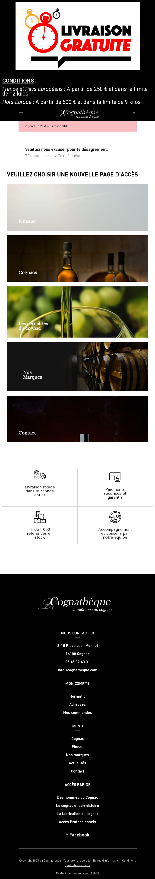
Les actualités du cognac (33, 326)
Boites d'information (106, 860)
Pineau (77, 746)
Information (78, 696)
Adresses (77, 704)
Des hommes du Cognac (77, 797)
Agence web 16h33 (86, 873)
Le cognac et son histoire (77, 805)
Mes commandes (77, 712)
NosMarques (32, 374)
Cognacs (28, 272)
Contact (27, 433)
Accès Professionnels (77, 821)
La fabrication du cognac (77, 813)
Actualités (77, 763)
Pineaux (27, 221)
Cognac (77, 738)
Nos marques (77, 755)
